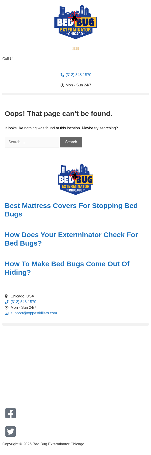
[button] (75, 94)
